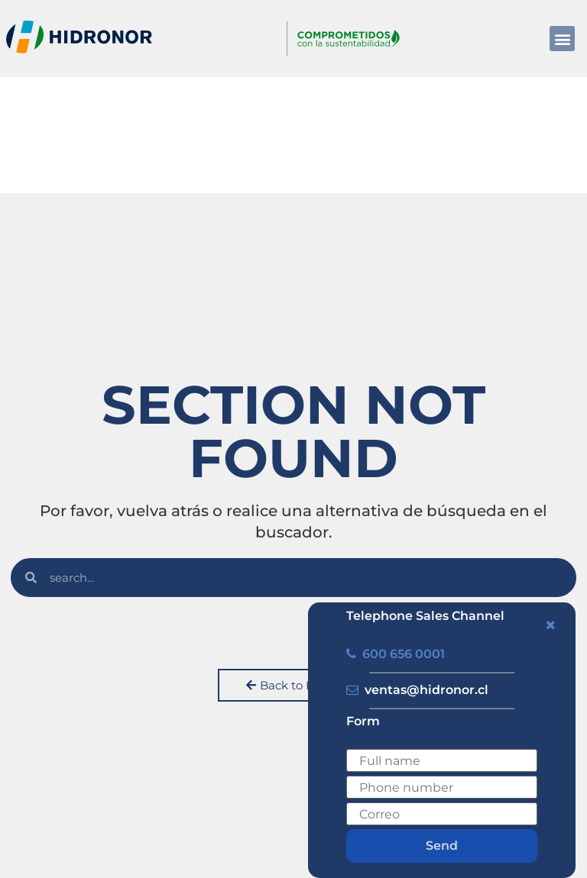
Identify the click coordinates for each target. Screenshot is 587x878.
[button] (562, 38)
